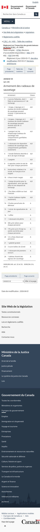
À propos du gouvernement (13, 410)
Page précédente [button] (9, 70)
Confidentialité (9, 518)
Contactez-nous (8, 337)
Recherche (6, 327)
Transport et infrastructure (13, 471)
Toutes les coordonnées (11, 400)
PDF (10, 55)
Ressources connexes (10, 317)
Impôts (4, 446)
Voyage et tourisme (9, 426)
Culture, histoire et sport (11, 461)
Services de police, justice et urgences (17, 466)
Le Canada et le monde (11, 476)
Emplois (5, 416)
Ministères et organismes (12, 405)
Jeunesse (5, 501)
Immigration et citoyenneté (13, 421)
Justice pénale (7, 366)
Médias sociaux (8, 513)
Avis (26, 516)
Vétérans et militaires (10, 496)
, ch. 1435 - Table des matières (17, 41)
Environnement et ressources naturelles (18, 451)
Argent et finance (9, 481)
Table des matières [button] (19, 70)
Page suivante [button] (30, 70)
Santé (4, 441)
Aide (3, 332)
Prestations (6, 436)
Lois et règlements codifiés (12, 322)
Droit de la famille (9, 361)
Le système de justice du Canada (15, 376)
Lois (3, 381)
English (35, 2)
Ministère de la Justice (21, 28)
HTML (18, 50)
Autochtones (7, 491)
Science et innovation (10, 486)
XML (28, 53)
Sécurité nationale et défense (13, 456)
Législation (29, 32)
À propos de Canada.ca (13, 516)
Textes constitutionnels (11, 312)
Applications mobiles (25, 513)
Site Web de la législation (13, 32)
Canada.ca (6, 28)
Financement (7, 371)
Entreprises (6, 431)
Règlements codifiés (11, 37)
